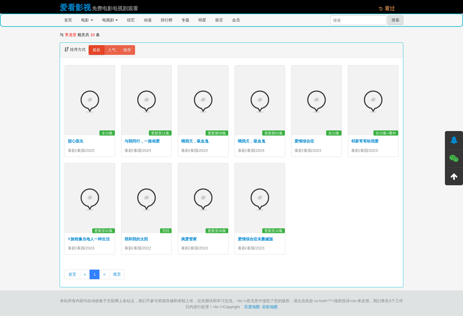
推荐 (127, 50)
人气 (112, 50)
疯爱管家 (189, 239)
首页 (68, 20)
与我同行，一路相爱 (142, 141)
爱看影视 (75, 7)
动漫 (148, 20)
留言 (219, 20)
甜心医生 (75, 141)
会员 (236, 20)
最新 (96, 50)
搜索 (395, 20)
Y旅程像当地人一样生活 (89, 239)
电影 (87, 20)
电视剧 (110, 20)
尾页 (117, 274)
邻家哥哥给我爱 (365, 141)
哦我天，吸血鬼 (195, 141)
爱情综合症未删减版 (255, 239)
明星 (202, 20)
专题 (185, 20)
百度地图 (252, 307)
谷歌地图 (270, 307)
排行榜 (166, 20)
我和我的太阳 (136, 239)
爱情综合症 (304, 141)
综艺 (131, 20)
